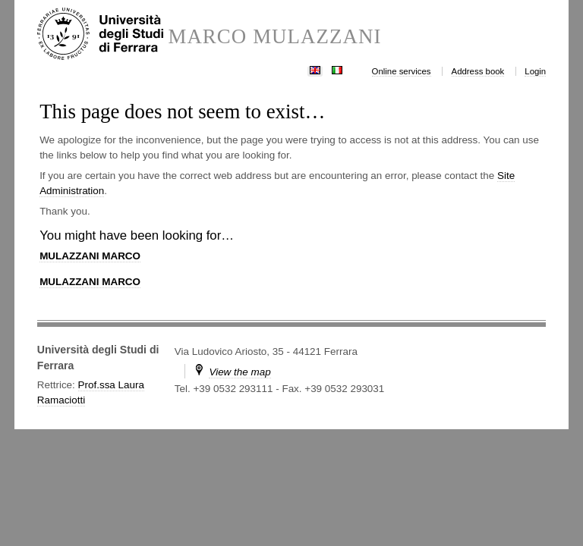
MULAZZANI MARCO (89, 256)
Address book (478, 71)
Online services (401, 71)
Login (535, 71)
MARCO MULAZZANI (274, 37)
